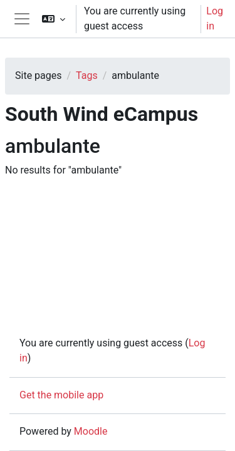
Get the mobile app (61, 395)
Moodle (91, 431)
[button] (53, 19)
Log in (214, 18)
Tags (87, 75)
